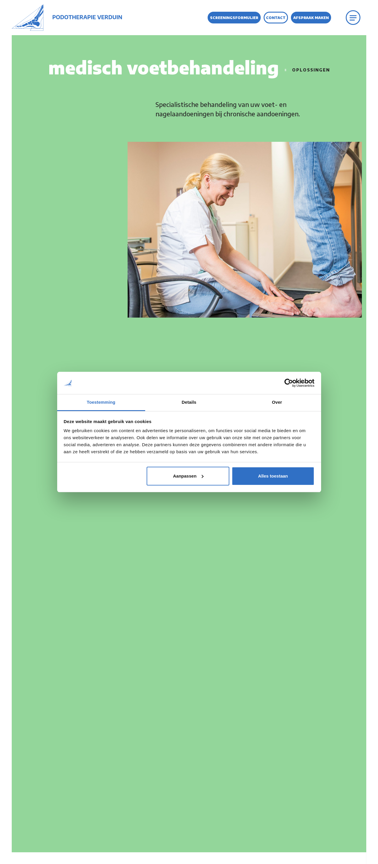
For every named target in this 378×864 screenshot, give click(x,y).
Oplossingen (311, 69)
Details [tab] (189, 402)
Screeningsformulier (234, 18)
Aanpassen (188, 475)
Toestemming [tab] (101, 402)
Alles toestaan (273, 475)
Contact (276, 18)
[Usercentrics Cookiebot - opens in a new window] (288, 383)
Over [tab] (277, 402)
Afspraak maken (311, 18)
